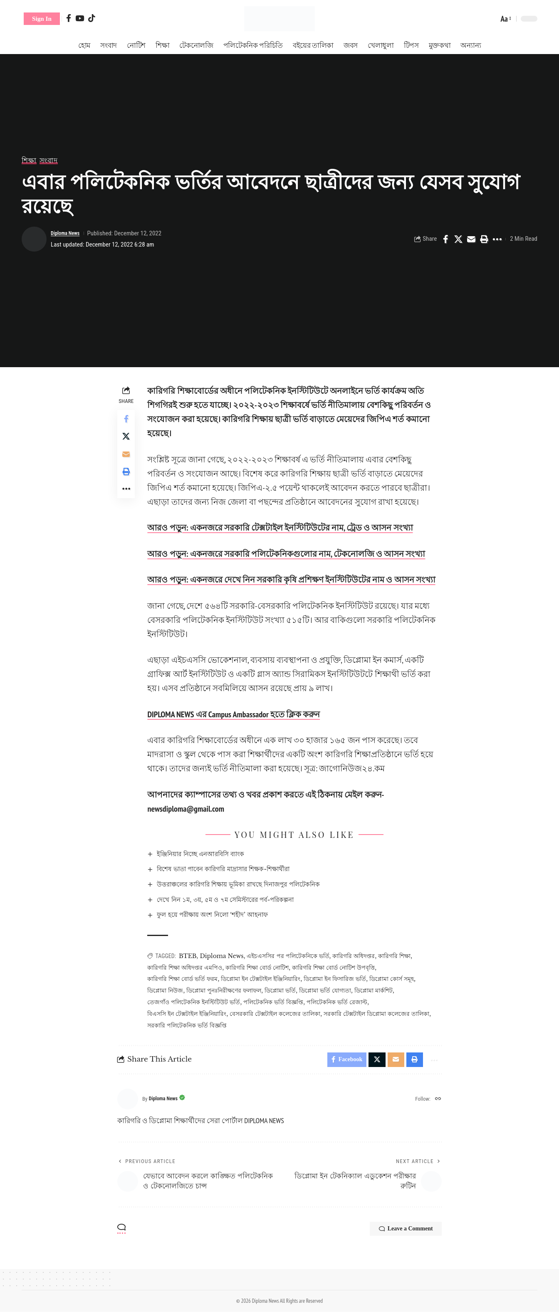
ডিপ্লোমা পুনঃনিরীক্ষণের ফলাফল (226, 990)
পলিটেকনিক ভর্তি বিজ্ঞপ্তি (276, 1002)
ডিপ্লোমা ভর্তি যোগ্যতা (328, 990)
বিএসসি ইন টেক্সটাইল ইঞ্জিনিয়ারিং (189, 1014)
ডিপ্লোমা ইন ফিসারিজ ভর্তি (337, 979)
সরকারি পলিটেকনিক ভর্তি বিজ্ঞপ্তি (189, 1025)
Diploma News (68, 233)
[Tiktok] (91, 18)
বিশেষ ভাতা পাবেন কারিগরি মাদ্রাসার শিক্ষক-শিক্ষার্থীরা (237, 868)
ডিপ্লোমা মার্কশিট (375, 990)
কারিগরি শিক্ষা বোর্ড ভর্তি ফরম (185, 979)
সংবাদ (49, 160)
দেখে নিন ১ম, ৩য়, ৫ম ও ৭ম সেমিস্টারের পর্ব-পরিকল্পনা (238, 899)
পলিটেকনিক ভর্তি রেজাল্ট (339, 1002)
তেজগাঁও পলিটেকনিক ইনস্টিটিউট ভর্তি (196, 1002)
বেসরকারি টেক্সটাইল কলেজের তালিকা (277, 1014)
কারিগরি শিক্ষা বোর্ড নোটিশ (259, 967)
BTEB (190, 956)
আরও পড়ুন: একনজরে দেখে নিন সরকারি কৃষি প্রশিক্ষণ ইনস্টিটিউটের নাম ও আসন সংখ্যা (294, 579)
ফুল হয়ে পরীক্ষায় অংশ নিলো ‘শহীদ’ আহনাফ (224, 914)
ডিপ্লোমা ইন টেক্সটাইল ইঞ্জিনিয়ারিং (263, 979)
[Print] (484, 239)
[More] (497, 239)
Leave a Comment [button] (398, 1232)
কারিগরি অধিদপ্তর (356, 956)
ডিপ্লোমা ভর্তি (282, 990)
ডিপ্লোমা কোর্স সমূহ (394, 979)
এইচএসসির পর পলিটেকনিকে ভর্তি (290, 956)
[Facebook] (68, 18)
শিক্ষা (29, 160)
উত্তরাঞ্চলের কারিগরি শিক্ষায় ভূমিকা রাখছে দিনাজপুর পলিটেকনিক (254, 884)
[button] (42, 18)
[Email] (471, 239)
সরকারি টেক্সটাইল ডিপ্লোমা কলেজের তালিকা (379, 1014)
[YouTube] (79, 18)
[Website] (437, 1101)
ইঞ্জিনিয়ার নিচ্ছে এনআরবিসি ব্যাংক (211, 854)
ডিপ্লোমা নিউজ (168, 990)
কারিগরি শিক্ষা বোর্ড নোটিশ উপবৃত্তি (335, 967)
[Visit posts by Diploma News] (34, 239)
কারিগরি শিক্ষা (397, 956)
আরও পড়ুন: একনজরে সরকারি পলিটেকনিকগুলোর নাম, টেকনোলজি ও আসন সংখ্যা (289, 553)
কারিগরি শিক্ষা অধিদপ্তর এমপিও (187, 967)
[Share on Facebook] (445, 239)
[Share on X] (458, 239)
